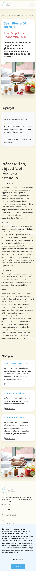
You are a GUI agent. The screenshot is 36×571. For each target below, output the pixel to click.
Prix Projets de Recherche (17, 16)
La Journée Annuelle (8, 524)
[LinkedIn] (3, 509)
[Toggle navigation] (32, 5)
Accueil (3, 16)
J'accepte (18, 566)
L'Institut (4, 520)
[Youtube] (9, 509)
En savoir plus (18, 560)
